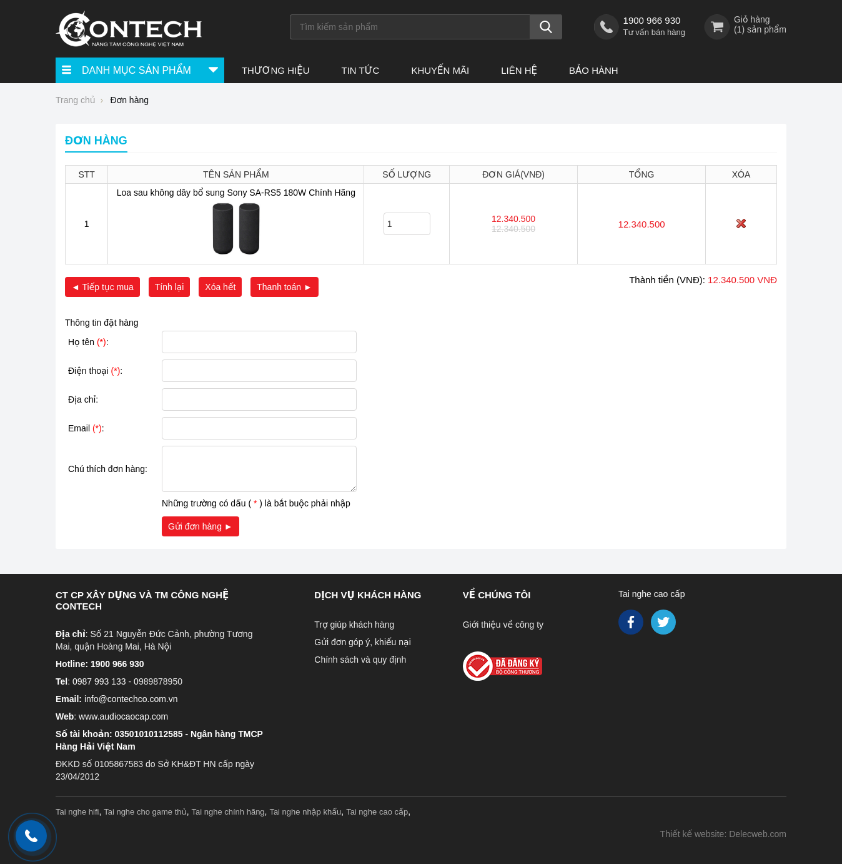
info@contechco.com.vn (131, 699)
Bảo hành (593, 70)
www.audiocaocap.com (123, 716)
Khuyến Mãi (440, 70)
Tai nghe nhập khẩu (305, 811)
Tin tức (360, 70)
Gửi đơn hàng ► (200, 526)
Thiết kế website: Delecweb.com (723, 834)
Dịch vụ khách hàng (367, 595)
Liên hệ (519, 70)
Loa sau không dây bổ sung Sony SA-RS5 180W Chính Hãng (236, 193)
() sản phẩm (760, 29)
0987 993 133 (99, 681)
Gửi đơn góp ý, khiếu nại (362, 642)
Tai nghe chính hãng (228, 811)
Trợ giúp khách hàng (354, 625)
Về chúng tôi (497, 595)
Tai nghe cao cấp (651, 594)
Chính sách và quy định (360, 660)
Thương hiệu (276, 70)
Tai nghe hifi (77, 811)
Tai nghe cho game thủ (145, 811)
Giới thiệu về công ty (503, 625)
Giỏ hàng (752, 19)
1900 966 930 (652, 20)
